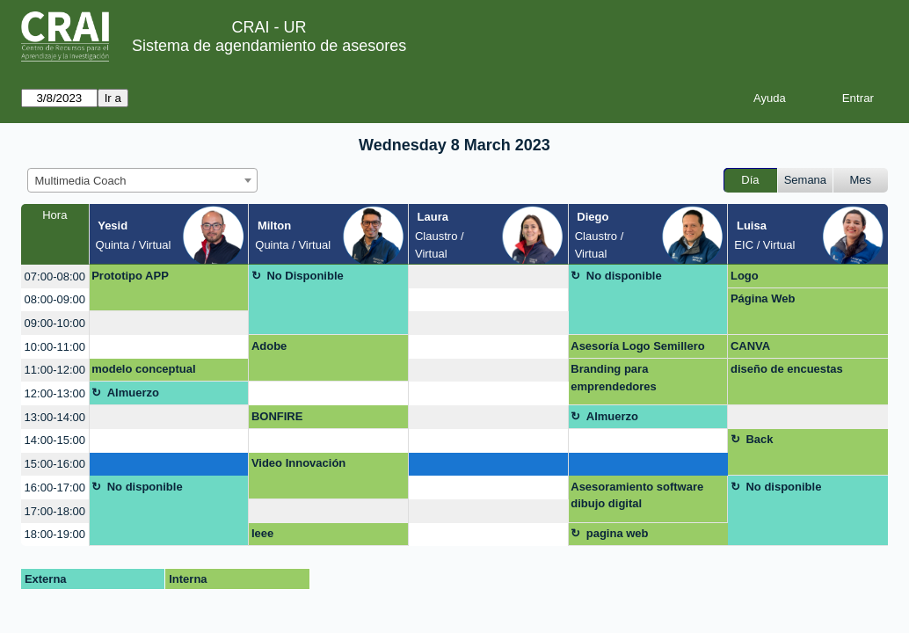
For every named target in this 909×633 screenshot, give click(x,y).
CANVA (750, 346)
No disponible (624, 275)
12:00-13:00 (55, 393)
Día (750, 179)
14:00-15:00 (55, 440)
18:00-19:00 (55, 534)
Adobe (269, 346)
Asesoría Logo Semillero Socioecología (637, 349)
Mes (861, 179)
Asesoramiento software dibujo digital (637, 495)
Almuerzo (133, 392)
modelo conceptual (143, 368)
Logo (745, 275)
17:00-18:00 (55, 511)
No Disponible (304, 275)
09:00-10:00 (55, 323)
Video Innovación (298, 462)
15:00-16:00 (55, 463)
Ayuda (769, 98)
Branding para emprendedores (614, 377)
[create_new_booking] (488, 276)
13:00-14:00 (55, 417)
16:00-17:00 (55, 487)
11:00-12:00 (55, 369)
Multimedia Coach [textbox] (81, 180)
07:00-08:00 (55, 276)
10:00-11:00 (55, 346)
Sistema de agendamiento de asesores (269, 46)
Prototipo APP (130, 275)
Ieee (262, 533)
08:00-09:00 (55, 299)
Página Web (763, 298)
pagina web (617, 533)
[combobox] (142, 180)
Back (759, 439)
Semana (805, 179)
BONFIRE (277, 416)
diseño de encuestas (787, 368)
